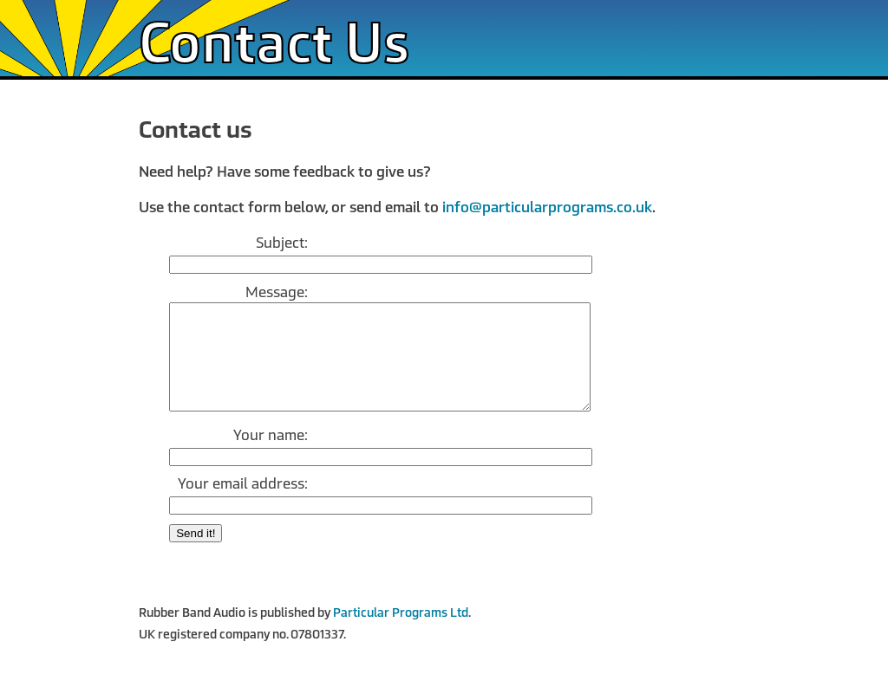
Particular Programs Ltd (400, 633)
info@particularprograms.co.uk (547, 207)
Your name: (270, 456)
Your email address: (243, 505)
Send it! (195, 554)
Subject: (282, 243)
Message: (276, 292)
